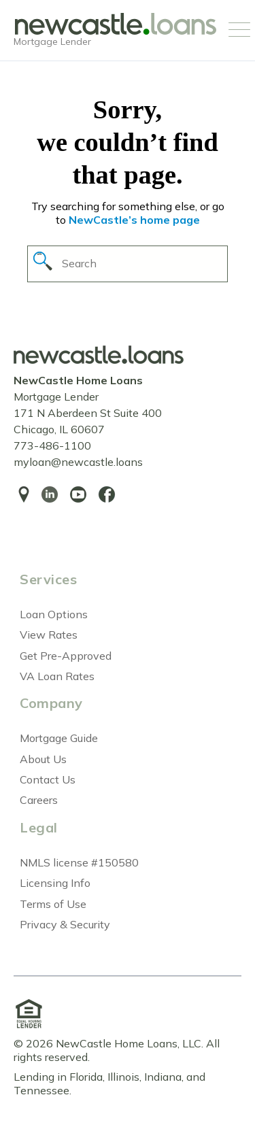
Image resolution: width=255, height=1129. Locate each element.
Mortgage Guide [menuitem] (59, 738)
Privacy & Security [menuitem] (65, 924)
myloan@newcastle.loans (78, 462)
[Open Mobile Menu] (239, 30)
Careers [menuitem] (39, 800)
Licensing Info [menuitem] (55, 883)
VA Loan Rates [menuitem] (57, 676)
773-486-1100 (52, 445)
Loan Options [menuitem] (54, 614)
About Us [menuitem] (43, 759)
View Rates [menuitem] (49, 634)
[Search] (127, 264)
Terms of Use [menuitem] (53, 904)
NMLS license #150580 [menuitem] (79, 862)
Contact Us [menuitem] (47, 779)
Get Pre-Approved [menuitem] (66, 655)
